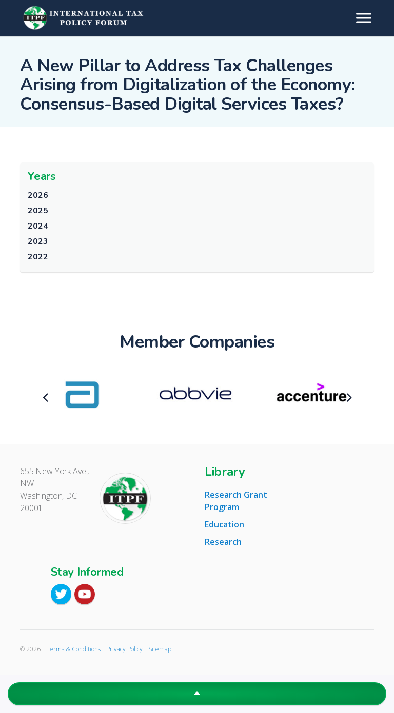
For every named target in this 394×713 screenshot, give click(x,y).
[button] (197, 693)
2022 (38, 256)
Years (42, 176)
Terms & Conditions (73, 649)
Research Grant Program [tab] (236, 501)
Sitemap (159, 649)
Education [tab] (224, 524)
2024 (38, 226)
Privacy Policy (124, 649)
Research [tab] (223, 541)
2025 (38, 210)
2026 (38, 195)
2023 (38, 241)
